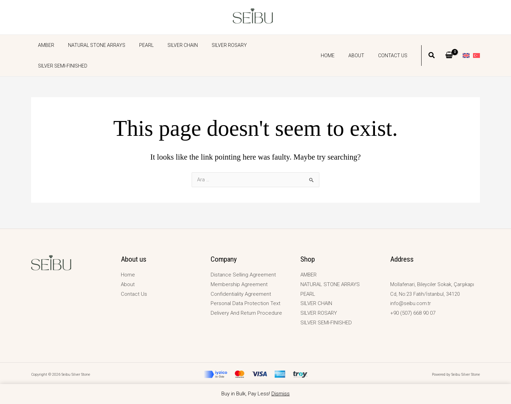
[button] (431, 46)
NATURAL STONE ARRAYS (90, 45)
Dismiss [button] (280, 394)
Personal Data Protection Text (245, 303)
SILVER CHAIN (168, 45)
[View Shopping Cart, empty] (449, 45)
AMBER (44, 45)
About (362, 45)
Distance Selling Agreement (243, 275)
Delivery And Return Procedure (246, 313)
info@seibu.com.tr (411, 303)
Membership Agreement (239, 284)
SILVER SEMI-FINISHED (262, 45)
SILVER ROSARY (210, 45)
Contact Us (394, 45)
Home (338, 45)
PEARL (136, 45)
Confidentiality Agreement (241, 294)
